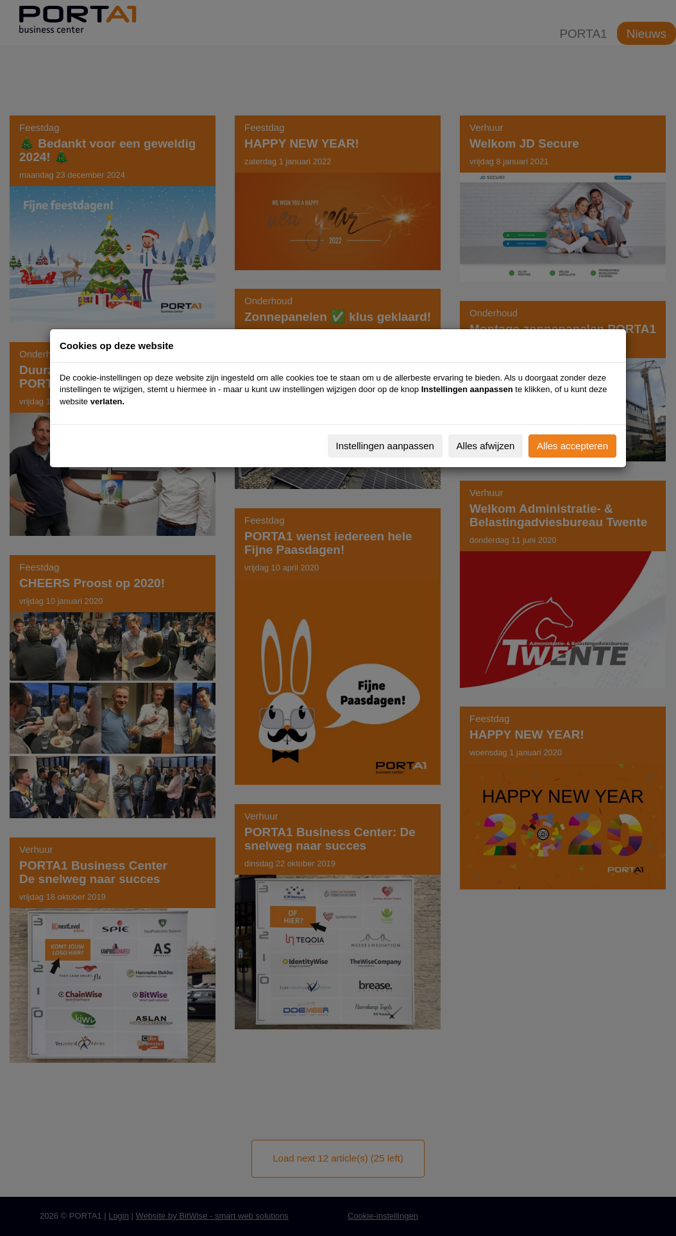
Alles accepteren (572, 445)
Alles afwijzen (486, 445)
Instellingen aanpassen (385, 445)
